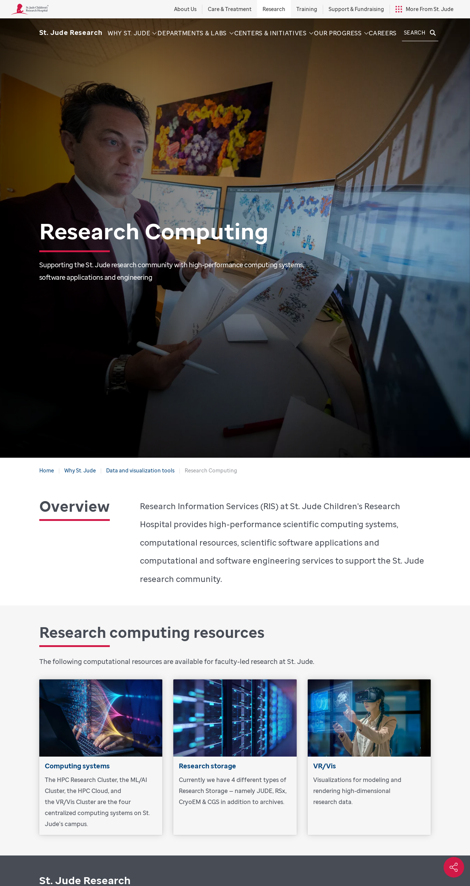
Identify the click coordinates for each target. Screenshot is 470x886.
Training (306, 9)
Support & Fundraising (356, 9)
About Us (185, 9)
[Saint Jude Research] (70, 32)
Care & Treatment (230, 9)
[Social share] (454, 867)
